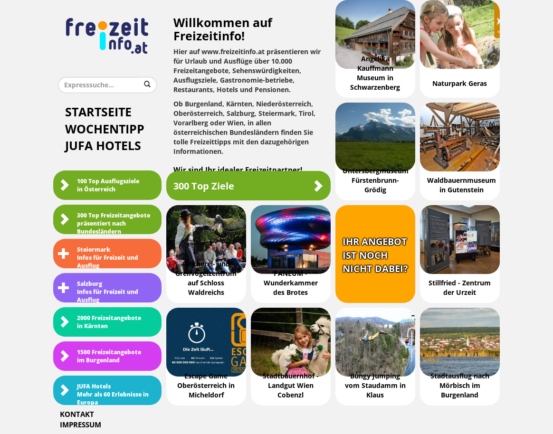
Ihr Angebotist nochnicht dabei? (375, 255)
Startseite (98, 112)
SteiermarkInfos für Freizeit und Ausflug (98, 257)
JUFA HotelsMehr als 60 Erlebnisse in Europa (103, 394)
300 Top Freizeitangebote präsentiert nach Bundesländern (104, 223)
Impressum (80, 425)
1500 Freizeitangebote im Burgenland (99, 356)
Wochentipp (104, 129)
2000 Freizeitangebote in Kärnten (99, 322)
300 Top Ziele (248, 186)
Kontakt (77, 414)
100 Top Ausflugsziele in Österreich (98, 185)
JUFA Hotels (103, 146)
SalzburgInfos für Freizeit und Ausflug (98, 291)
